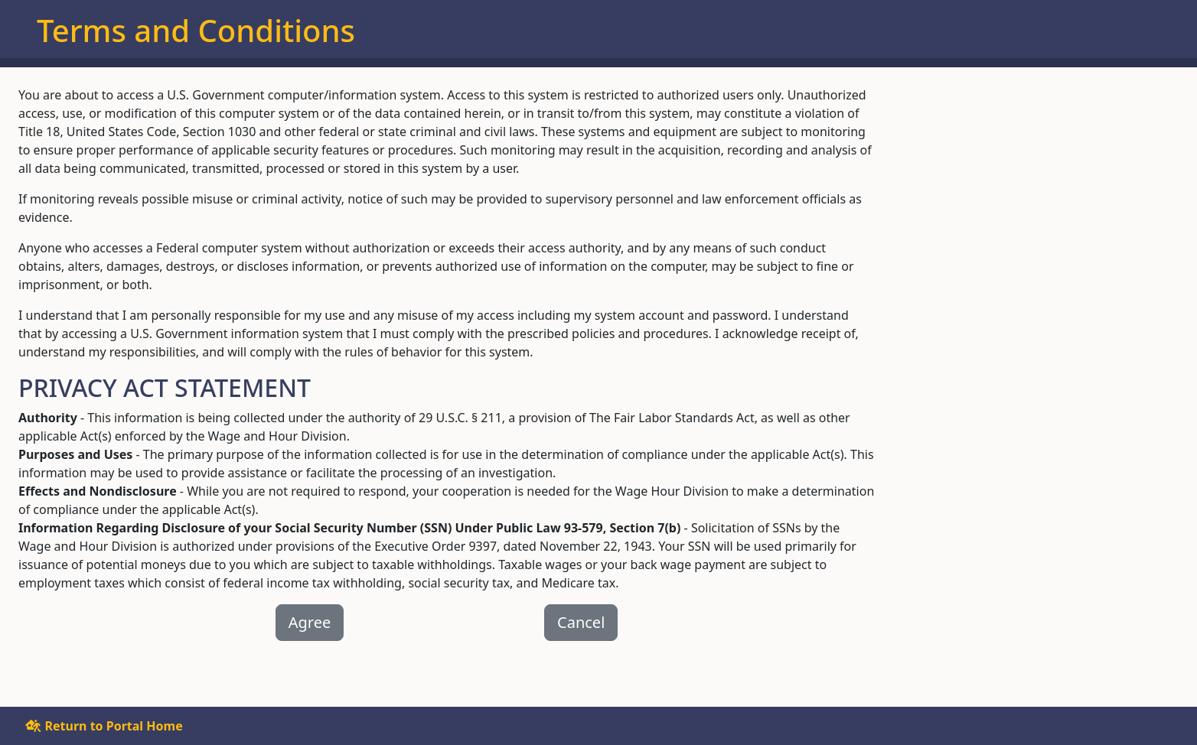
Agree (310, 622)
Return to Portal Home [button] (103, 725)
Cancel (581, 622)
